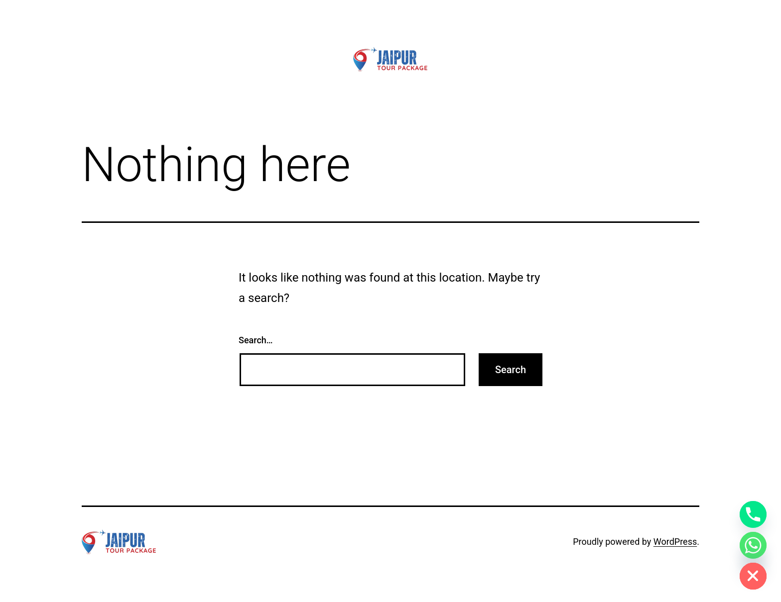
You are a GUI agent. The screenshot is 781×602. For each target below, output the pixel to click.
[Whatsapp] (753, 545)
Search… (256, 340)
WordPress (675, 541)
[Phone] (753, 514)
